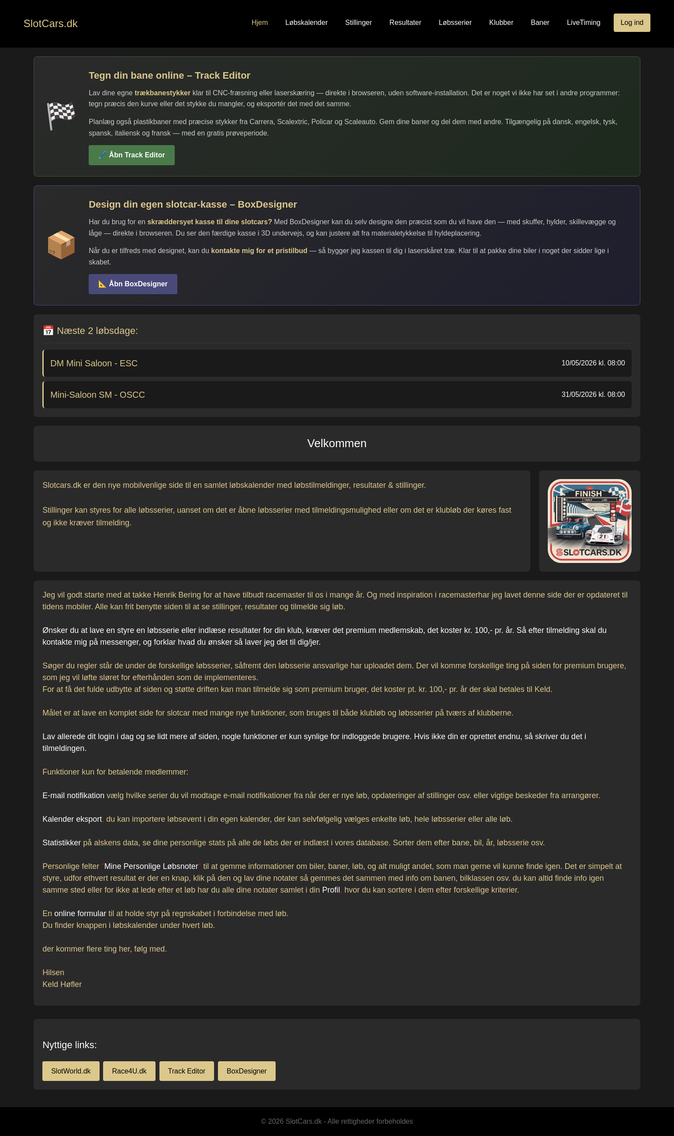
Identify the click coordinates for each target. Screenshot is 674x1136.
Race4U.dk (129, 1071)
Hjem (260, 22)
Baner (540, 22)
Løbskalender (306, 22)
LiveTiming (584, 22)
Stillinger (358, 22)
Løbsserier (455, 22)
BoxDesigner (247, 1071)
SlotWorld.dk (70, 1071)
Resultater (406, 22)
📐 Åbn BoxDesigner (133, 284)
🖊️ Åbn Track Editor (131, 155)
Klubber (501, 22)
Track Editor (187, 1071)
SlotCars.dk (51, 23)
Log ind (632, 22)
